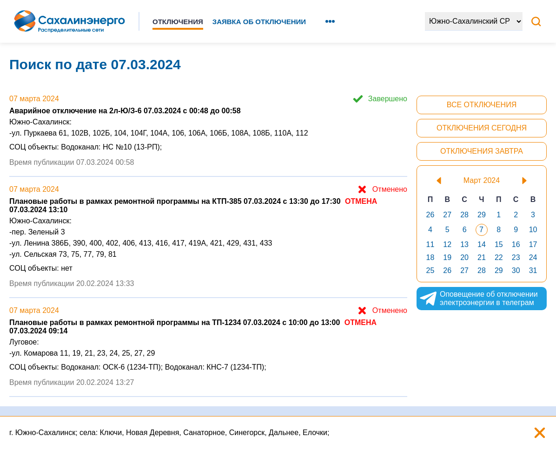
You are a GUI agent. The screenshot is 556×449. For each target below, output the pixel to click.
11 (430, 244)
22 (499, 257)
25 (430, 270)
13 (464, 244)
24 (533, 257)
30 (516, 270)
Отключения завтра (481, 151)
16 (516, 244)
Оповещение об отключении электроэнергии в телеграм (478, 298)
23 (516, 257)
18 (430, 257)
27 (447, 215)
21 (481, 257)
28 (464, 215)
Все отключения (481, 105)
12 (447, 244)
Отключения (177, 22)
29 (481, 215)
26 (430, 215)
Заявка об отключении (259, 22)
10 (533, 230)
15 (499, 244)
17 (533, 244)
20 (464, 257)
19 (447, 257)
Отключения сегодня (482, 128)
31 (533, 270)
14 (481, 244)
